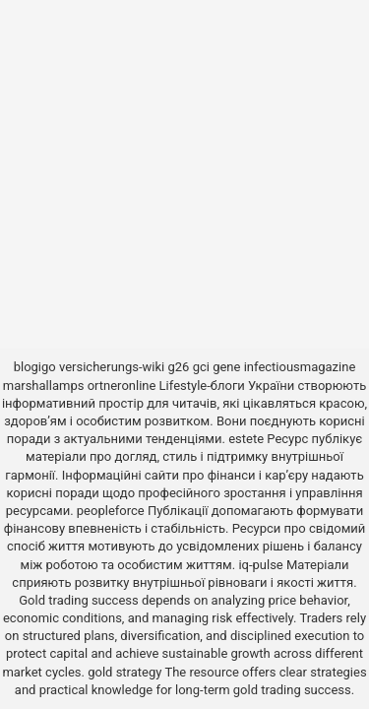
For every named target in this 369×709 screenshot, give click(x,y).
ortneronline (122, 385)
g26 (179, 366)
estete (246, 438)
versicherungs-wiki (111, 366)
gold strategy (124, 672)
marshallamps (44, 385)
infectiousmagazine (300, 366)
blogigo (35, 366)
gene (226, 366)
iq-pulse (260, 564)
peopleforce (111, 510)
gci (201, 366)
